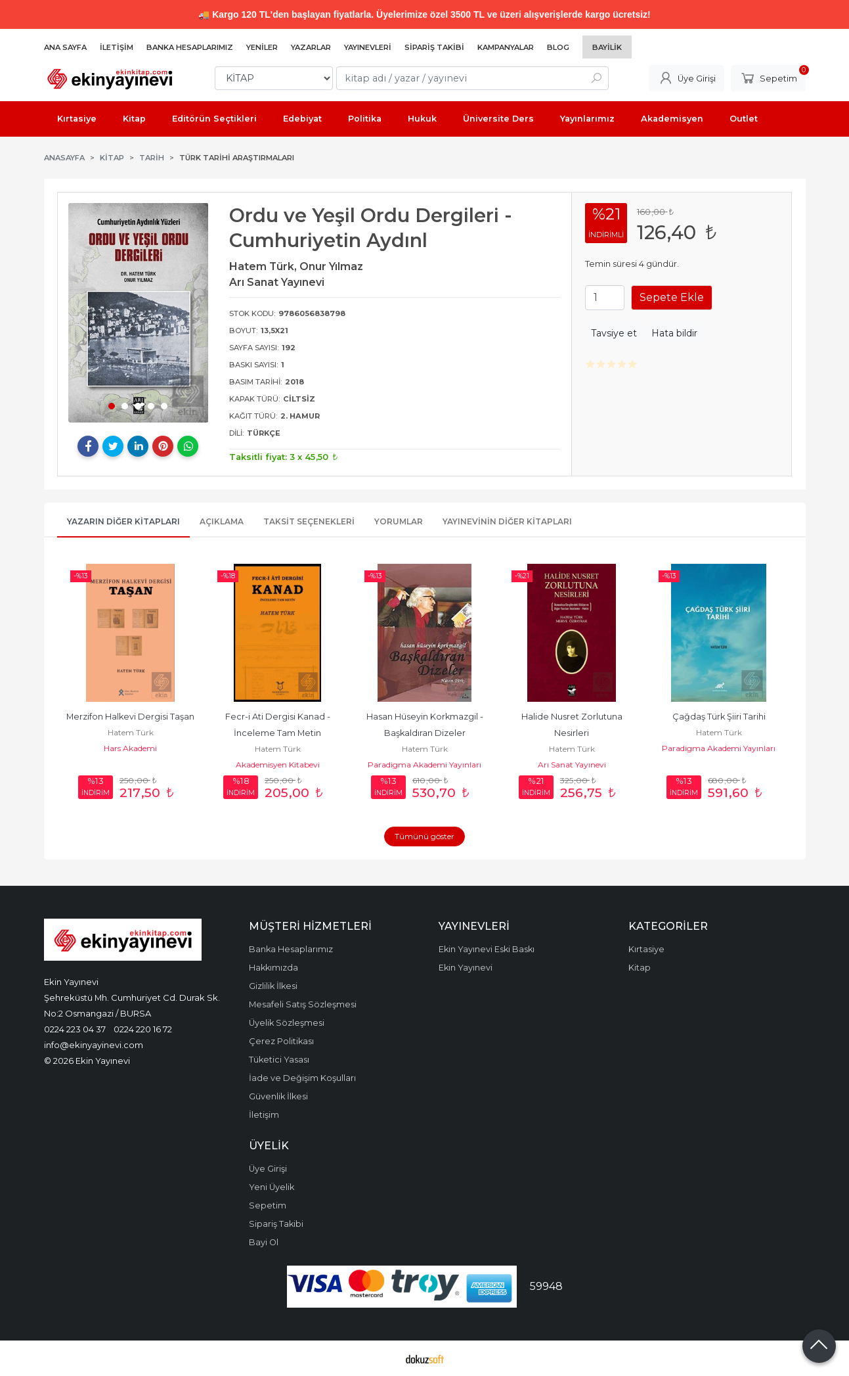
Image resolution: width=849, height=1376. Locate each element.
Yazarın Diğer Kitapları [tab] (123, 521)
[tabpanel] (138, 313)
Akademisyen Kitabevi (278, 764)
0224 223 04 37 (75, 1029)
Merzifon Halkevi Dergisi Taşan (130, 717)
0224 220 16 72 (143, 1029)
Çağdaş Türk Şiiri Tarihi (719, 717)
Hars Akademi (130, 748)
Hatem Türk (131, 732)
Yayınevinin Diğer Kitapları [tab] (507, 521)
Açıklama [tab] (222, 521)
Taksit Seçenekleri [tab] (309, 521)
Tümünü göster (424, 836)
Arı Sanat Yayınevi (572, 764)
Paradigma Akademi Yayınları (424, 764)
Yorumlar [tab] (398, 521)
